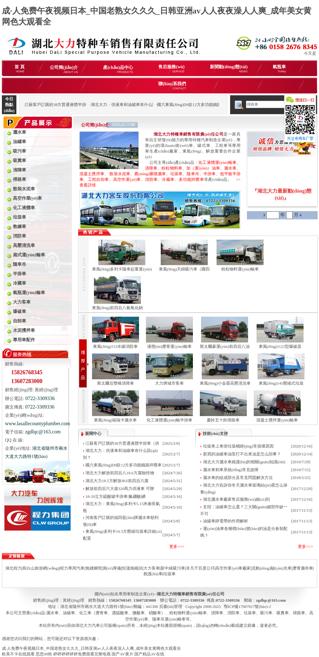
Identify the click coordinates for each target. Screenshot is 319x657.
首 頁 (19, 68)
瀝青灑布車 (303, 568)
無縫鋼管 (93, 568)
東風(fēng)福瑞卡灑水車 (115, 420)
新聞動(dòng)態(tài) (229, 68)
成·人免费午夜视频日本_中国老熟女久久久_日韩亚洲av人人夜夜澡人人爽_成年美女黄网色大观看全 (91, 648)
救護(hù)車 (153, 573)
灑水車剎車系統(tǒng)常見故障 (230, 469)
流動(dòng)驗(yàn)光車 (272, 568)
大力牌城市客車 (169, 383)
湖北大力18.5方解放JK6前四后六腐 (116, 480)
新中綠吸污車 (172, 568)
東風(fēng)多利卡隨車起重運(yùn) (122, 269)
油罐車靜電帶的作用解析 (225, 521)
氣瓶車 (279, 68)
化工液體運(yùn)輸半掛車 (169, 420)
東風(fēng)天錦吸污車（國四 (184, 269)
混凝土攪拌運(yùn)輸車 (277, 420)
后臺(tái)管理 (171, 606)
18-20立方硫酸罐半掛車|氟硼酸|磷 (115, 496)
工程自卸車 (98, 179)
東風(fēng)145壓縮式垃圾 (281, 383)
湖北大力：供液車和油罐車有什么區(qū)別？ (131, 104)
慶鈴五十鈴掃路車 (223, 420)
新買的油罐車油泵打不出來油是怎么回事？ (242, 454)
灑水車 (230, 168)
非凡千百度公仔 (200, 568)
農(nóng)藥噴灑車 (150, 173)
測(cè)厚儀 (111, 568)
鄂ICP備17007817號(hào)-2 (247, 606)
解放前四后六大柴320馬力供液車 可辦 (119, 488)
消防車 (151, 179)
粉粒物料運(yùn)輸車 (240, 269)
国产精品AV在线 (149, 654)
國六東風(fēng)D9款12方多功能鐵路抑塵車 (195, 104)
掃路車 (299, 612)
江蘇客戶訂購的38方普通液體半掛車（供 (122, 443)
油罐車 (69, 612)
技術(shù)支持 (215, 433)
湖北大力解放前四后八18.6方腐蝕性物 (119, 472)
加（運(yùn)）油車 (203, 168)
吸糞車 (282, 612)
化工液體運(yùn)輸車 (217, 162)
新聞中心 (93, 433)
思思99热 (44, 654)
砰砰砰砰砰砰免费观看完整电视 (82, 654)
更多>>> (176, 546)
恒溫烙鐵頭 (132, 568)
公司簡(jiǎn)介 (64, 69)
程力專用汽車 (72, 568)
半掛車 (209, 173)
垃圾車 (176, 173)
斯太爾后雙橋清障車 (115, 383)
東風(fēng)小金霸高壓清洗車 (225, 383)
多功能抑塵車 (191, 179)
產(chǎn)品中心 (118, 69)
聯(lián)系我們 (172, 85)
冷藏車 (168, 179)
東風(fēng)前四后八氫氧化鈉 (117, 307)
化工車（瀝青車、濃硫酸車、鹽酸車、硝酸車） (122, 612)
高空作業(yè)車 (127, 179)
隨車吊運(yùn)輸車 (169, 619)
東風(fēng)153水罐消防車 (115, 346)
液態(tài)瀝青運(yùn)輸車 (169, 346)
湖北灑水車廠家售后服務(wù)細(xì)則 (236, 499)
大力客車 (151, 568)
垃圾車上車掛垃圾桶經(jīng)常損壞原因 (238, 446)
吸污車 (266, 612)
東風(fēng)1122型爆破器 (280, 346)
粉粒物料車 (171, 168)
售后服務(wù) (171, 68)
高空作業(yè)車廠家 (233, 568)
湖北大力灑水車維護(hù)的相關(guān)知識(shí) (244, 461)
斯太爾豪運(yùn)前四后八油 (225, 346)
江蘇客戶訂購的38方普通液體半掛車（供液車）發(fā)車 (75, 104)
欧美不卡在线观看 (18, 654)
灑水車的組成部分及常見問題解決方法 (238, 477)
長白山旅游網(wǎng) (40, 568)
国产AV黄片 (122, 654)
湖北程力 (13, 568)
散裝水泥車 (119, 173)
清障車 (151, 168)
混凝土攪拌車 (91, 173)
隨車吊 (193, 173)
